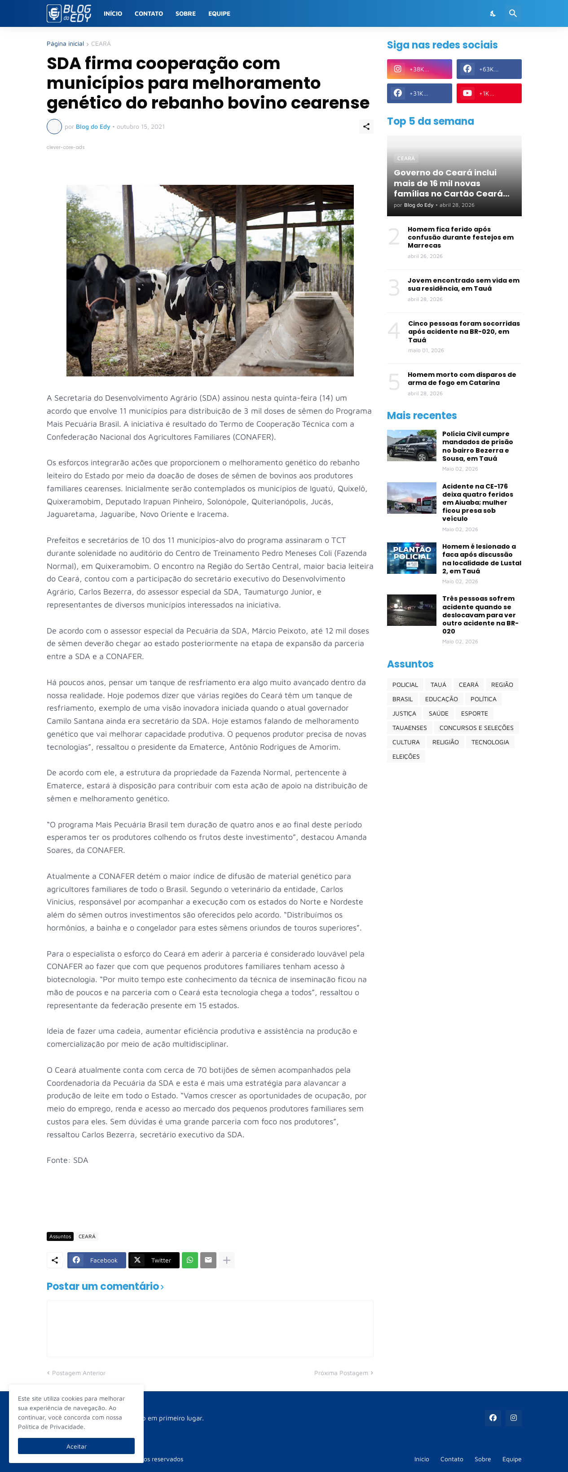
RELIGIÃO (445, 742)
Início (113, 13)
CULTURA (406, 742)
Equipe (219, 13)
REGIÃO (502, 684)
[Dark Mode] (493, 13)
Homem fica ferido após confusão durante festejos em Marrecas (461, 237)
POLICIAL (405, 684)
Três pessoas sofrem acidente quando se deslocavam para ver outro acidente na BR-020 (480, 614)
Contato (149, 13)
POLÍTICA (484, 699)
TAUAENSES (409, 727)
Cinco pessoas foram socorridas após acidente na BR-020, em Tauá (464, 331)
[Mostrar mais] (227, 1260)
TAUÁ (438, 684)
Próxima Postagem (341, 1372)
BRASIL (402, 699)
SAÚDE (439, 713)
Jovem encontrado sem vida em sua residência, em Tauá (464, 284)
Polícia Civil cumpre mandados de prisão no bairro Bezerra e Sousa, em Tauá (477, 446)
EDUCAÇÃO (441, 699)
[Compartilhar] (366, 126)
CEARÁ (101, 43)
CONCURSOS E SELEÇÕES (477, 727)
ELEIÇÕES (406, 756)
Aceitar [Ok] (76, 1446)
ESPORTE (474, 713)
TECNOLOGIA (490, 742)
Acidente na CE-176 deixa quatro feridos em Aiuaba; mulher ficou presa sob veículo (477, 502)
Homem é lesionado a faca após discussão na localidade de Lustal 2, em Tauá (481, 558)
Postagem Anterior (79, 1372)
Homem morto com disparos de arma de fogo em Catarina (462, 379)
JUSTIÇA (404, 713)
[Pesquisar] (513, 13)
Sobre (186, 13)
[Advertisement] (210, 1198)
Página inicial (65, 43)
